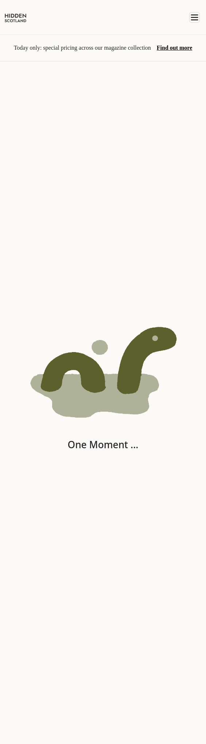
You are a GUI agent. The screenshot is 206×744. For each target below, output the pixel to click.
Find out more (174, 48)
